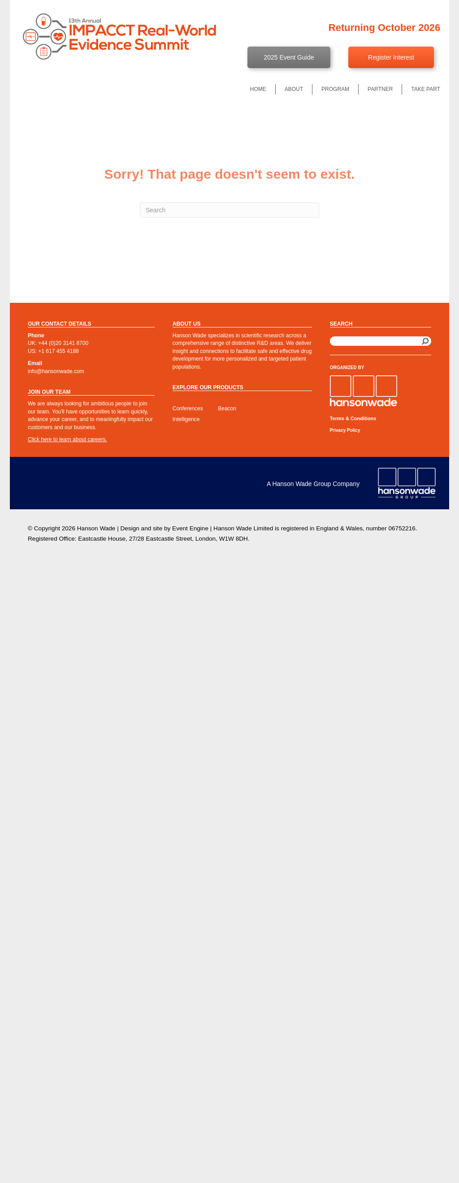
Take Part (425, 89)
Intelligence (186, 419)
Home (258, 89)
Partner (380, 89)
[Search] (229, 210)
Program (335, 89)
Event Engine (190, 528)
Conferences (188, 408)
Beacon (227, 408)
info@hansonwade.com (56, 371)
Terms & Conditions (353, 418)
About (294, 89)
